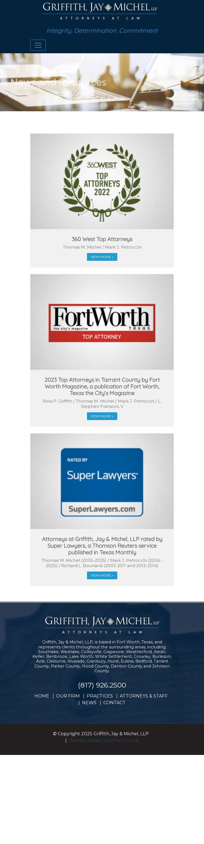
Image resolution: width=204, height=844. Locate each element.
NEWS (89, 702)
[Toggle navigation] (38, 45)
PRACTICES (100, 696)
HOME (41, 696)
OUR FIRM (68, 696)
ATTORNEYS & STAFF (144, 696)
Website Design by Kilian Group (104, 740)
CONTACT (114, 702)
